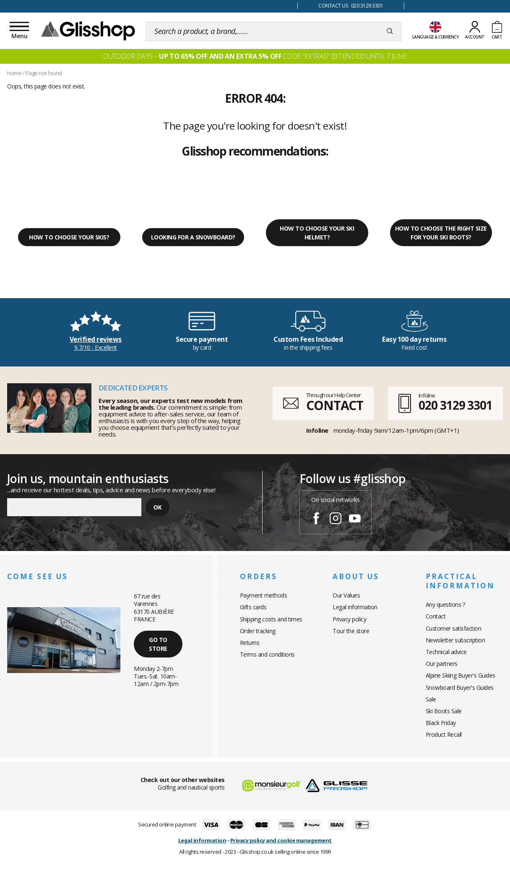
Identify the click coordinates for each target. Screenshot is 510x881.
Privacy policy (349, 619)
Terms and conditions (267, 654)
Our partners (442, 664)
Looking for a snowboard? (193, 237)
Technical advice (446, 652)
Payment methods (263, 595)
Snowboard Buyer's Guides (460, 687)
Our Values (346, 595)
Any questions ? (445, 604)
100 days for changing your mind (148, 6)
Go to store (158, 644)
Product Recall (444, 734)
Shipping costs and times (271, 619)
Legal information (355, 607)
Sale (431, 699)
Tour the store (351, 631)
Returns (250, 643)
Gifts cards (253, 607)
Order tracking (258, 631)
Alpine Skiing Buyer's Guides (460, 675)
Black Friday (441, 723)
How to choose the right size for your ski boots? (441, 232)
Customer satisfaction (453, 628)
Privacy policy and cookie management (281, 840)
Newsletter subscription (455, 640)
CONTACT (334, 405)
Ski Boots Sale (444, 711)
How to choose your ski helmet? (317, 232)
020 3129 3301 (455, 405)
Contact (436, 616)
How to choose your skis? (69, 237)
